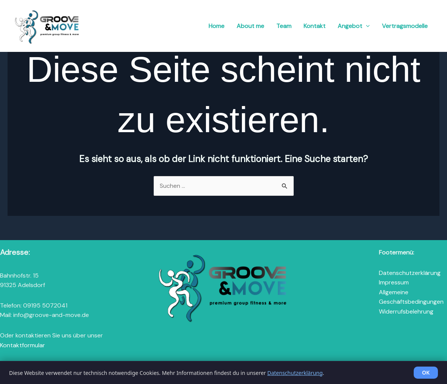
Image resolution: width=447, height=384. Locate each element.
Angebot (354, 26)
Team (283, 26)
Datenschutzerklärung (410, 273)
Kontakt (315, 26)
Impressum (394, 282)
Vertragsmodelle (405, 26)
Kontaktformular (22, 345)
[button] (366, 26)
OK (426, 372)
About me (250, 26)
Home (216, 26)
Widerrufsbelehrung (406, 311)
